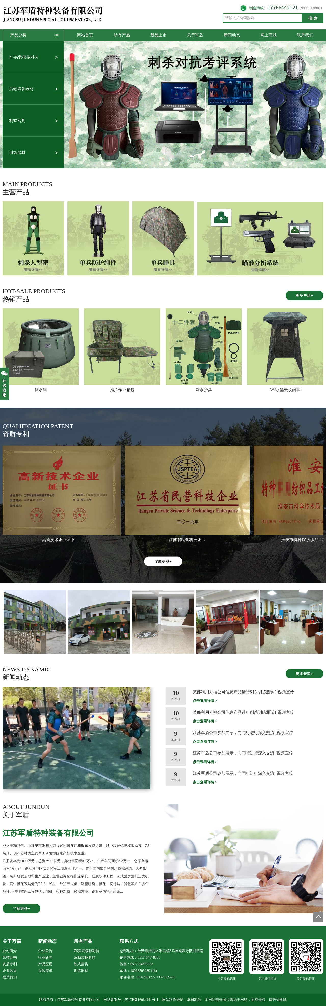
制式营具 (17, 120)
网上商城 (268, 35)
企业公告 (45, 951)
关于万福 (12, 941)
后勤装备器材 (21, 89)
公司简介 (10, 951)
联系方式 (129, 941)
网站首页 (85, 35)
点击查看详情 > (205, 701)
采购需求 (45, 971)
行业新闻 (45, 957)
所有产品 (122, 35)
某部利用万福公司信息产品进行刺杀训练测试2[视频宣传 (243, 692)
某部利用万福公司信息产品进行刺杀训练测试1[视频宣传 (243, 712)
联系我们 (305, 35)
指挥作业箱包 (122, 390)
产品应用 (45, 964)
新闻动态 (232, 35)
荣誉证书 (10, 957)
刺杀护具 (204, 390)
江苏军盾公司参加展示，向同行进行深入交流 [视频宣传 (243, 732)
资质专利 (10, 964)
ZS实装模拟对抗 (23, 57)
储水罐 (41, 390)
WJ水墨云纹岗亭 (285, 390)
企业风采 (10, 971)
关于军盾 (195, 35)
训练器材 (17, 152)
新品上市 (158, 35)
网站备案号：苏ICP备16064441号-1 (130, 1000)
